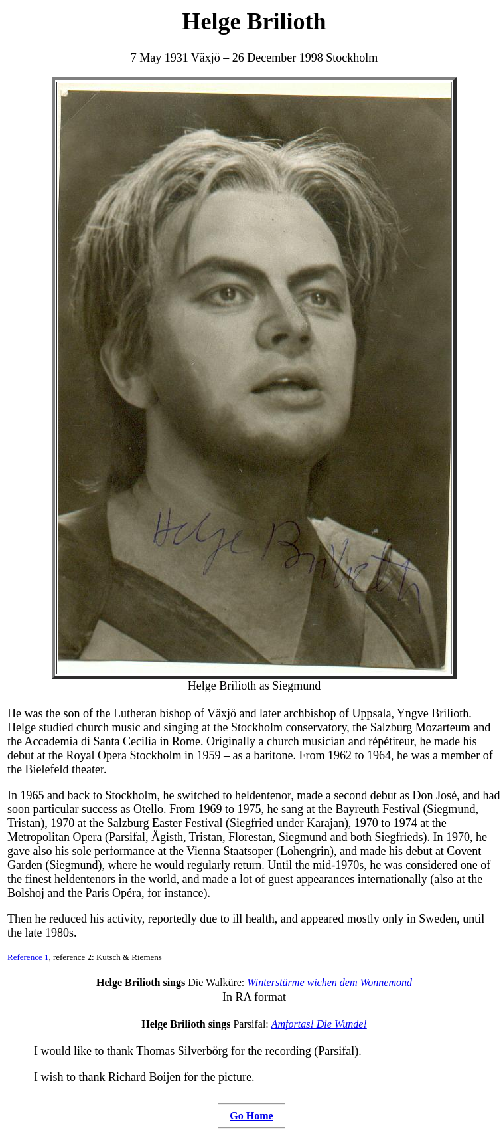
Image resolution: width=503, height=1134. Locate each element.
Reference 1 (27, 957)
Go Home (251, 1115)
